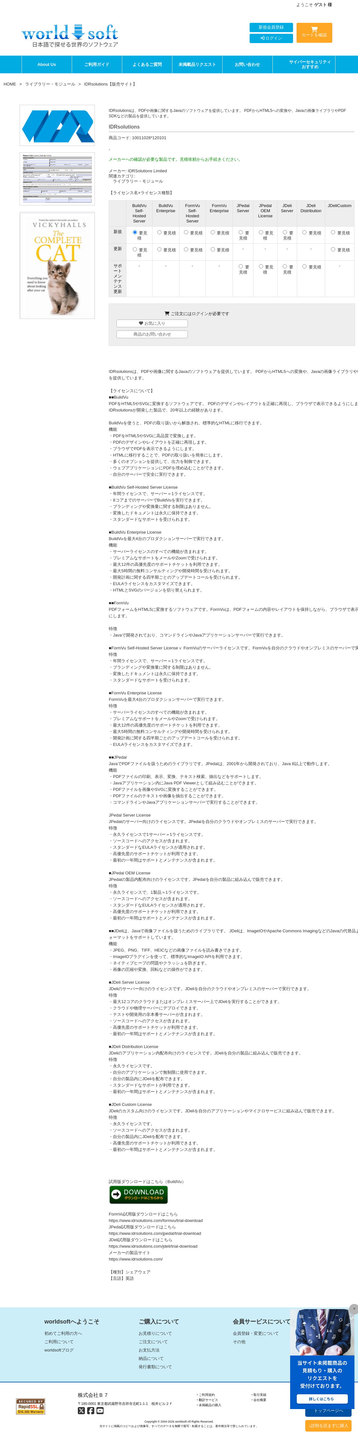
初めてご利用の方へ (63, 1333)
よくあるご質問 (147, 64)
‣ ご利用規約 (206, 1395)
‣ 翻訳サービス (207, 1400)
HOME (10, 84)
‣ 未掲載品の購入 (209, 1405)
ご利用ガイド (96, 64)
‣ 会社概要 (259, 1400)
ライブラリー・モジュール (50, 84)
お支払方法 (149, 1350)
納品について (151, 1358)
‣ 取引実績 (259, 1395)
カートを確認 (314, 33)
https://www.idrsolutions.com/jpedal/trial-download (155, 1233)
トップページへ (328, 1410)
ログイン (271, 38)
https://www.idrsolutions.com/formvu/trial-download (156, 1220)
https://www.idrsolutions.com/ (136, 1259)
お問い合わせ (247, 64)
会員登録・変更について (256, 1333)
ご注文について (153, 1341)
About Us (46, 64)
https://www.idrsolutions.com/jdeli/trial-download (153, 1246)
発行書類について (155, 1366)
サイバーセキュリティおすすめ (310, 64)
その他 (239, 1341)
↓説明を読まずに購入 (328, 1425)
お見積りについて (155, 1333)
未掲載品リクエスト (197, 64)
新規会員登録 (271, 27)
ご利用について (59, 1341)
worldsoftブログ (59, 1350)
